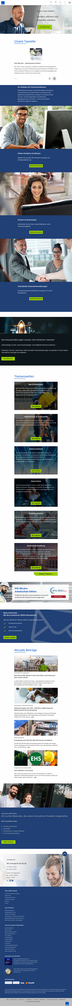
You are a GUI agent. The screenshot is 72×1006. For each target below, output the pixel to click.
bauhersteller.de (9, 928)
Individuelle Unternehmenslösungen (32, 286)
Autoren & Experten (52, 999)
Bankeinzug (8, 983)
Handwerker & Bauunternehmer (23, 705)
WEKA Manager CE (9, 910)
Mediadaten (62, 999)
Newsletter (42, 999)
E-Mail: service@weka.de (13, 873)
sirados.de (7, 943)
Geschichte (8, 895)
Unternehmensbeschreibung (12, 893)
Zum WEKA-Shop (45, 27)
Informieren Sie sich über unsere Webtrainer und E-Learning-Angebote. (34, 225)
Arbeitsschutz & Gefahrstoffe (22, 768)
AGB (7, 999)
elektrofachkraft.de (10, 934)
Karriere (7, 901)
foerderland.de (9, 937)
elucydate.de (8, 936)
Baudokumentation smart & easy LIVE (14, 918)
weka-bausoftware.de (10, 947)
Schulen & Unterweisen (27, 220)
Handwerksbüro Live (10, 912)
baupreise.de (8, 930)
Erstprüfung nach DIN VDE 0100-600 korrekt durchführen (33, 740)
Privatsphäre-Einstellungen (33, 1001)
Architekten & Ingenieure (21, 673)
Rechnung (16, 983)
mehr (41, 685)
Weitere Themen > (46, 574)
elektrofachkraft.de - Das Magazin (14, 920)
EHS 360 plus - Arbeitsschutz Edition (27, 63)
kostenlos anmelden (10, 637)
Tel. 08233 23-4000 (11, 867)
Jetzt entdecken (36, 406)
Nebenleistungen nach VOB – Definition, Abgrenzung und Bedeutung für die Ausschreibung (33, 709)
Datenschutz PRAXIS (10, 914)
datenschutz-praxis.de (11, 932)
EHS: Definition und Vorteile (23, 770)
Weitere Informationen (36, 166)
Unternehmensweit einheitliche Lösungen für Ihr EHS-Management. (35, 292)
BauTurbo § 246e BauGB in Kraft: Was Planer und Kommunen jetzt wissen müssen (34, 676)
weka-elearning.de (9, 949)
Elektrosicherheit (19, 738)
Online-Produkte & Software (29, 153)
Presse (6, 903)
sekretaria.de (8, 941)
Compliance (29, 999)
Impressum (21, 999)
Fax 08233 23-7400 (11, 869)
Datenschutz (13, 999)
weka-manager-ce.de (10, 951)
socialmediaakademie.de (11, 945)
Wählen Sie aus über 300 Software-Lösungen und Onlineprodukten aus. (34, 159)
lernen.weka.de (9, 939)
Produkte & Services (10, 897)
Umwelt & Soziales (9, 899)
